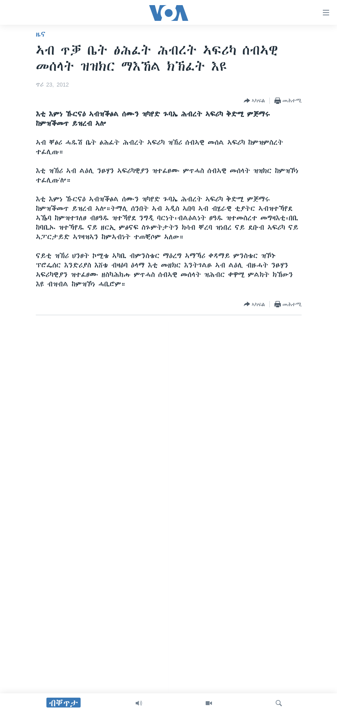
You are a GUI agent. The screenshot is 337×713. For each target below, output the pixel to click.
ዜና (41, 34)
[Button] (254, 100)
